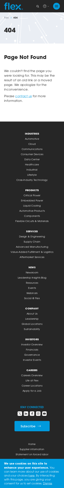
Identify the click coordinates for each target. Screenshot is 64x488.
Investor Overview (32, 344)
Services (32, 231)
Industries (32, 133)
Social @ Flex (32, 298)
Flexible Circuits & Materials (31, 221)
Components (32, 215)
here (31, 475)
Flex (6, 17)
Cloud (32, 143)
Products (32, 190)
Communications (32, 149)
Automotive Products (32, 210)
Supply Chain (32, 241)
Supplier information (32, 449)
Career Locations (32, 385)
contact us (23, 96)
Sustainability (32, 329)
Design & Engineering (32, 236)
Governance (32, 354)
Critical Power (32, 195)
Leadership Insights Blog (32, 277)
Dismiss (47, 483)
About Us (32, 313)
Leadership (32, 318)
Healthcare (32, 164)
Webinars (32, 293)
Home (31, 444)
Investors (32, 339)
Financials (32, 349)
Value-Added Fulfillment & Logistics (32, 251)
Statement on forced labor (32, 454)
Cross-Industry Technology (32, 179)
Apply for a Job (32, 390)
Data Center (32, 159)
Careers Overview (32, 375)
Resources (32, 282)
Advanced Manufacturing (32, 246)
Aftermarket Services (32, 257)
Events (32, 287)
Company (32, 308)
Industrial (31, 169)
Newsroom (32, 272)
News (32, 267)
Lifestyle (32, 174)
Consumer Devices (32, 154)
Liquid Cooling (32, 205)
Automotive (32, 138)
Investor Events (32, 359)
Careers (31, 370)
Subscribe (31, 426)
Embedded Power (32, 200)
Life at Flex (32, 380)
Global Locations (32, 323)
